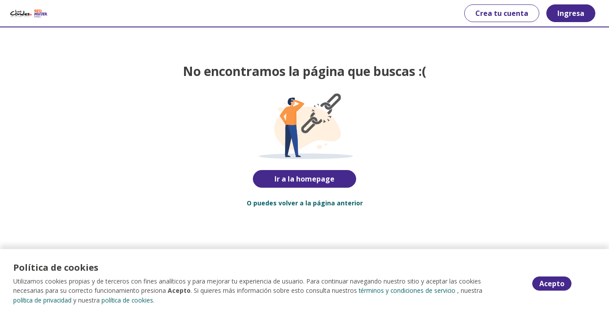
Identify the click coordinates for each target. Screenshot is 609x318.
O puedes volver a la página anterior (305, 203)
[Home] (31, 13)
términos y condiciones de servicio (408, 291)
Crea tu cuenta (498, 13)
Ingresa (567, 13)
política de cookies (129, 300)
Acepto (551, 284)
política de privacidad (43, 300)
